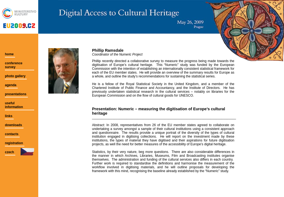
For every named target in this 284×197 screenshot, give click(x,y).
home (9, 54)
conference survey (13, 65)
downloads (13, 125)
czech (9, 152)
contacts (11, 134)
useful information (14, 105)
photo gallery (15, 76)
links (8, 116)
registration (14, 143)
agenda (10, 85)
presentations (15, 94)
